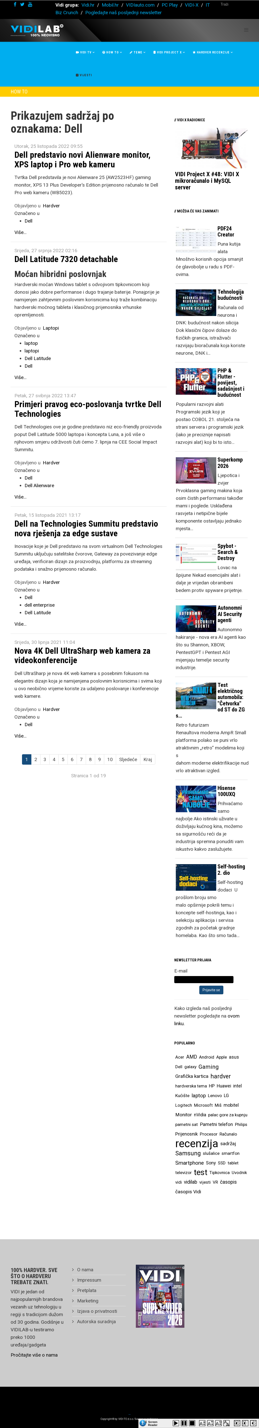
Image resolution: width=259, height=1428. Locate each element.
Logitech (183, 1105)
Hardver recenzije (211, 52)
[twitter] (22, 4)
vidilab (190, 1182)
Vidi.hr (88, 5)
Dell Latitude (38, 358)
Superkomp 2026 (230, 463)
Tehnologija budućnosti (231, 295)
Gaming (209, 1066)
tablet (233, 1162)
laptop (31, 343)
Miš (218, 1105)
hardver (220, 1076)
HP (212, 1085)
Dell (28, 221)
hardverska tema (191, 1085)
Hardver (51, 206)
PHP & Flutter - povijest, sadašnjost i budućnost (231, 382)
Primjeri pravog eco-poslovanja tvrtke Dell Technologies (87, 409)
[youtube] (30, 4)
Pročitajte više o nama (34, 1355)
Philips (241, 1124)
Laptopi (51, 328)
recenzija (196, 1143)
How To (110, 52)
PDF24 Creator (226, 231)
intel (237, 1085)
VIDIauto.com (140, 5)
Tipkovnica (219, 1172)
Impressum (88, 1280)
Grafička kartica (191, 1076)
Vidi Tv (84, 52)
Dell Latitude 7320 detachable (66, 259)
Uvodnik (239, 1172)
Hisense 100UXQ (226, 791)
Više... (20, 232)
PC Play (170, 5)
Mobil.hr (110, 5)
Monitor (183, 1115)
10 (110, 759)
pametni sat (186, 1124)
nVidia (200, 1114)
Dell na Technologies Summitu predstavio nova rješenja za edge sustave (86, 528)
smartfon (231, 1153)
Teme (136, 52)
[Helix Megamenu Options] (246, 30)
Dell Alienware (39, 485)
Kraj (147, 759)
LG (226, 1095)
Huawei (224, 1085)
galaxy (190, 1066)
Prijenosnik (186, 1134)
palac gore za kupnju (227, 1114)
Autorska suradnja (96, 1321)
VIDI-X (192, 5)
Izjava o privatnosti (96, 1311)
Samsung (188, 1153)
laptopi (32, 351)
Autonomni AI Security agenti (230, 614)
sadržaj (228, 1143)
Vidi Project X (167, 52)
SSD (222, 1162)
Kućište (182, 1095)
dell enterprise (40, 605)
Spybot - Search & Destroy (228, 552)
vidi (178, 1182)
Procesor (209, 1134)
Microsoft (203, 1105)
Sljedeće (128, 759)
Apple (221, 1057)
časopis (228, 1182)
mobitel (231, 1105)
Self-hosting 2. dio (231, 869)
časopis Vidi (188, 1192)
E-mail (180, 971)
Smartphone (189, 1163)
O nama (84, 1270)
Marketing (87, 1301)
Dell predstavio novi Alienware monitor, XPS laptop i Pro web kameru (82, 159)
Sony (211, 1162)
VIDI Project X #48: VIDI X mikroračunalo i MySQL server (207, 181)
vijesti (205, 1182)
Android (206, 1057)
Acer (179, 1057)
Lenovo (215, 1095)
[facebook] (15, 4)
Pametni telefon (216, 1124)
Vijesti (84, 75)
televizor (183, 1172)
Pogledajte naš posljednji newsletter (123, 12)
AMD (191, 1057)
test (200, 1172)
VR (215, 1182)
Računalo (228, 1134)
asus (234, 1057)
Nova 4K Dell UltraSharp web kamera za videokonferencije (82, 655)
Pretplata (86, 1290)
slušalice (211, 1153)
